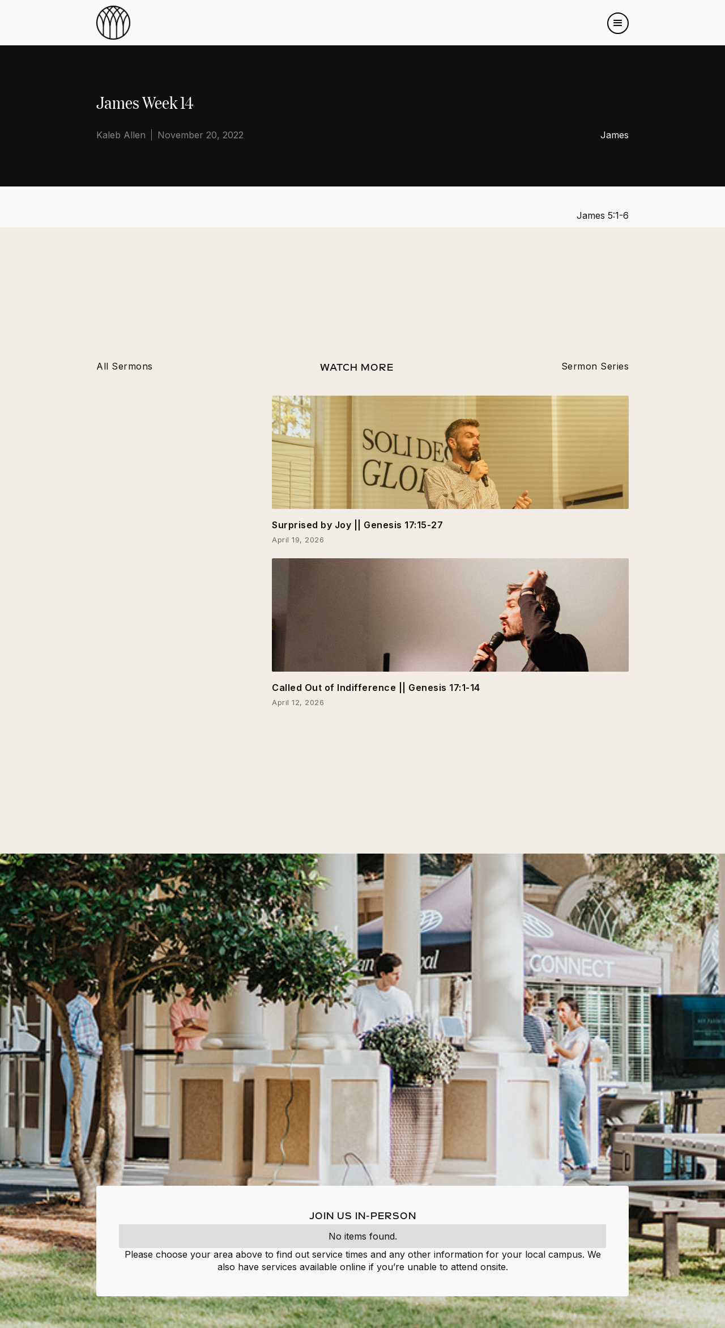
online (353, 1266)
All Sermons (124, 366)
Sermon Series (595, 366)
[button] (618, 23)
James (614, 135)
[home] (113, 23)
